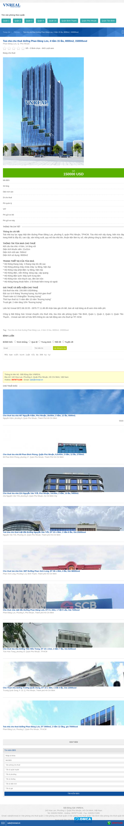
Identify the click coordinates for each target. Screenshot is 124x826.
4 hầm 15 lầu (46, 330)
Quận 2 (18, 21)
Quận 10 (52, 21)
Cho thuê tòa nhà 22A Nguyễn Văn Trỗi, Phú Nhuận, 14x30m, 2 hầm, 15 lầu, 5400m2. (41, 494)
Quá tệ (34, 342)
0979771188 (117, 823)
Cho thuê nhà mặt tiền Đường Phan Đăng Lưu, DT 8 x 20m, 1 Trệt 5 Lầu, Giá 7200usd (41, 611)
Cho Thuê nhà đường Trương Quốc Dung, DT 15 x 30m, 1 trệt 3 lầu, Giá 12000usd (39, 689)
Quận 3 (29, 21)
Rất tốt (58, 342)
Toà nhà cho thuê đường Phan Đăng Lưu (24, 330)
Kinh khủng (22, 342)
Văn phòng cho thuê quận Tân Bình (84, 817)
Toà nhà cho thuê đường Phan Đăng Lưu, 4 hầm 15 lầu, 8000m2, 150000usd (45, 41)
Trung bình (46, 342)
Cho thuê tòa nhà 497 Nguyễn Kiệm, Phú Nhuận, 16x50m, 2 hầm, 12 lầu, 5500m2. (39, 416)
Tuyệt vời (69, 342)
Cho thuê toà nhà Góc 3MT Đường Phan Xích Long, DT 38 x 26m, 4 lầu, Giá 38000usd (41, 572)
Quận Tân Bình (108, 21)
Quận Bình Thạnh (68, 21)
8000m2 (56, 330)
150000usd (64, 330)
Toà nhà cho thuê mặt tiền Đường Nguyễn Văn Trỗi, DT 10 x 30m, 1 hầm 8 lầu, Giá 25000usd (44, 533)
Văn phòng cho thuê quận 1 (33, 817)
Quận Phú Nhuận (89, 21)
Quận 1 (6, 21)
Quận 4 (41, 21)
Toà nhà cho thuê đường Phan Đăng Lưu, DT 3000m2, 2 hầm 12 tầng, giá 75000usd (40, 727)
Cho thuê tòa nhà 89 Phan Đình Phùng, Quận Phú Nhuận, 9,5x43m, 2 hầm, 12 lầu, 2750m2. (43, 455)
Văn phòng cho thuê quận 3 (57, 817)
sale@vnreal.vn (36, 380)
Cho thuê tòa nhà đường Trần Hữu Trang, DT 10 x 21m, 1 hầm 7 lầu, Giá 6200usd (39, 650)
